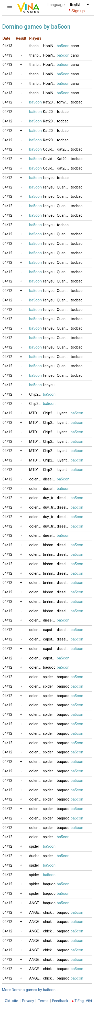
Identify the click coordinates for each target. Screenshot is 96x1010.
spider (48, 677)
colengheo (36, 479)
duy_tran (50, 498)
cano (75, 46)
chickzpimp (50, 912)
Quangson (64, 234)
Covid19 (49, 149)
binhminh (50, 545)
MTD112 (36, 413)
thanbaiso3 (36, 46)
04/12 (7, 102)
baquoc (49, 667)
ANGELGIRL (36, 903)
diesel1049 (50, 479)
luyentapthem (64, 413)
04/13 (7, 46)
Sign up (78, 10)
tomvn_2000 (64, 102)
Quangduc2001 (64, 187)
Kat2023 (50, 102)
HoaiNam (50, 46)
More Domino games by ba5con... (30, 990)
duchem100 (36, 856)
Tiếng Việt (83, 1001)
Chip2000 (36, 394)
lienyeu (49, 178)
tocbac (76, 102)
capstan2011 (50, 630)
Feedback (60, 1001)
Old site (11, 1001)
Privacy (28, 1001)
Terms (43, 1001)
